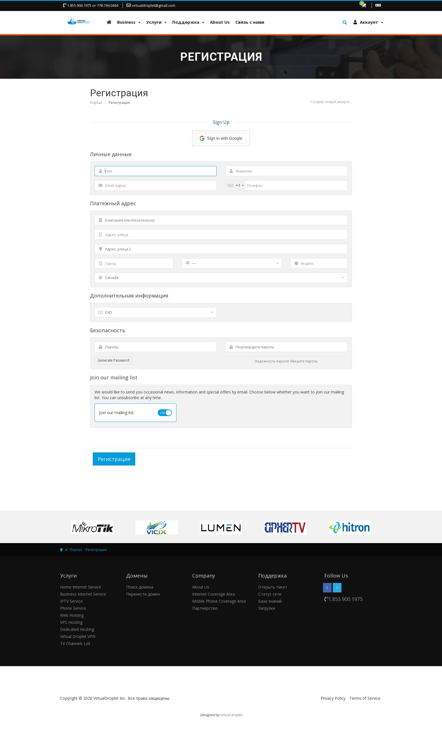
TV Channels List (75, 643)
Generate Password (113, 360)
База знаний (270, 601)
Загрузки (266, 608)
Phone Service (73, 608)
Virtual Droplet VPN (77, 636)
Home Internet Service (80, 587)
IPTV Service (71, 601)
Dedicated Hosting (77, 629)
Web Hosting (72, 615)
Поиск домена (139, 587)
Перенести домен (143, 594)
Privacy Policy (333, 698)
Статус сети (269, 594)
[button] (221, 138)
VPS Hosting (71, 622)
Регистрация (96, 549)
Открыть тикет (272, 587)
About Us (200, 587)
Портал (96, 102)
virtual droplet (231, 714)
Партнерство (205, 608)
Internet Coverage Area (213, 594)
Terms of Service (364, 698)
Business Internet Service (83, 594)
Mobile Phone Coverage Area (219, 601)
